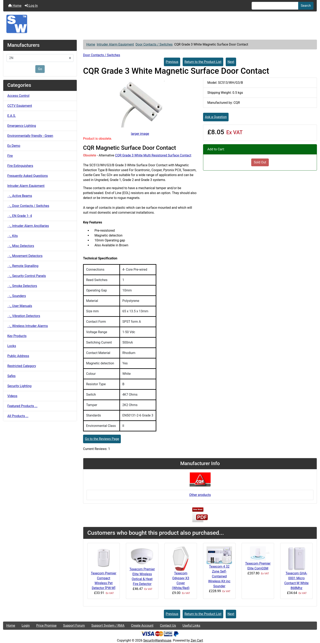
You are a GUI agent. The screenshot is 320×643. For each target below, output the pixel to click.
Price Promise (46, 625)
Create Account (142, 625)
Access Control (18, 96)
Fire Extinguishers (20, 166)
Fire (10, 156)
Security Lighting (19, 386)
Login (26, 625)
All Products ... (17, 416)
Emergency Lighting (21, 126)
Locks (11, 346)
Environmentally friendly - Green (30, 136)
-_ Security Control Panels (26, 276)
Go (40, 69)
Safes (11, 376)
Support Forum (74, 625)
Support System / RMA (107, 625)
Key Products (17, 336)
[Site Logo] (160, 24)
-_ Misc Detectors (20, 246)
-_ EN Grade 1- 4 (19, 216)
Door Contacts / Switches (154, 44)
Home (14, 6)
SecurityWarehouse (157, 640)
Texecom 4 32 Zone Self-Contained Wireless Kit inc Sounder (219, 576)
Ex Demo (13, 146)
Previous (172, 62)
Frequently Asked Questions (27, 176)
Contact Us (168, 625)
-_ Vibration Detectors (23, 316)
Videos (12, 396)
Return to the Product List (202, 62)
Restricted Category (21, 366)
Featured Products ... (22, 406)
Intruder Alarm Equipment (115, 44)
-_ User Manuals (19, 306)
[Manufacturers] (40, 58)
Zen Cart (197, 640)
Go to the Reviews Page (102, 439)
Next (231, 62)
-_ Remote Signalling (22, 266)
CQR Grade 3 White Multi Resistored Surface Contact (153, 155)
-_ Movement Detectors (24, 256)
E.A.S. (11, 116)
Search (306, 6)
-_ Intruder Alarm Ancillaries (28, 226)
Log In (31, 6)
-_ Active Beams (19, 196)
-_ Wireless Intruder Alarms (27, 326)
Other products (200, 495)
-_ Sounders (16, 296)
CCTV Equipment (19, 106)
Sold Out (260, 162)
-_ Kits (12, 236)
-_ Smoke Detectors (22, 286)
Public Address (18, 356)
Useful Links (191, 625)
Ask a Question (216, 117)
